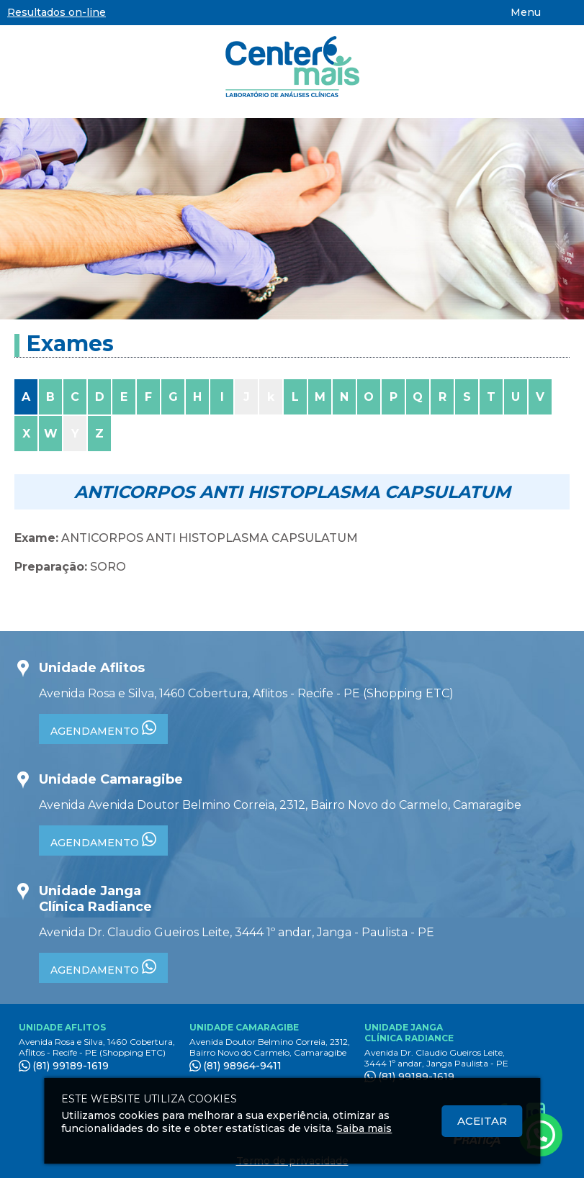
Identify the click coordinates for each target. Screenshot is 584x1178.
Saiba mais (364, 1128)
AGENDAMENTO (103, 729)
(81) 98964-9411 (242, 1065)
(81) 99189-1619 (70, 1065)
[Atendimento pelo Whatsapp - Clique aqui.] (540, 1134)
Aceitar (482, 1121)
